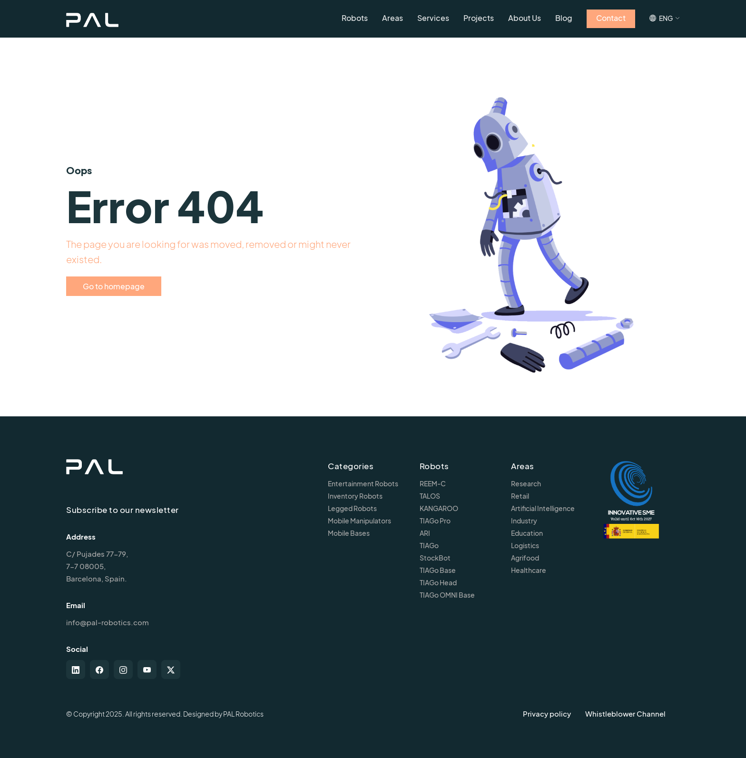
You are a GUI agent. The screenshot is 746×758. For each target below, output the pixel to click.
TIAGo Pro (435, 520)
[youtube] (147, 669)
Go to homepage (114, 286)
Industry (524, 520)
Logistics (525, 545)
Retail (520, 496)
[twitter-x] (170, 669)
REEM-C (433, 483)
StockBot (435, 557)
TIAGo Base (438, 570)
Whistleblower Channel (625, 713)
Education (527, 533)
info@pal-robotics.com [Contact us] (107, 622)
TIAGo (429, 545)
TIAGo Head (438, 582)
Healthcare (528, 570)
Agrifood (525, 557)
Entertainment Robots (363, 483)
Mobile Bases (349, 533)
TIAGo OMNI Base (447, 595)
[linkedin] (75, 669)
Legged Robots (352, 508)
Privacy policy (547, 713)
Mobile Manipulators (359, 520)
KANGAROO (439, 508)
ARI (425, 533)
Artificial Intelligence (543, 508)
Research (526, 483)
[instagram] (123, 669)
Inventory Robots (355, 496)
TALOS (430, 496)
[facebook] (99, 669)
